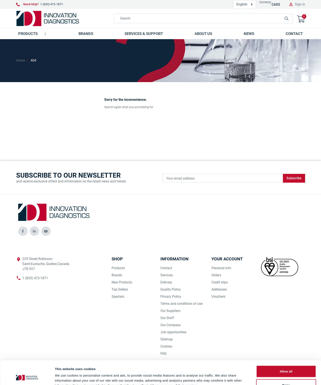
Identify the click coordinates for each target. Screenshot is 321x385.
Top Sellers (120, 289)
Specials (118, 296)
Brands (117, 275)
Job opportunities (173, 332)
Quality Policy (170, 289)
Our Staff (167, 318)
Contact (166, 268)
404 (33, 60)
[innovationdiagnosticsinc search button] (286, 18)
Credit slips (219, 282)
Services (166, 275)
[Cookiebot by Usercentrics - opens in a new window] (27, 377)
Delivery (166, 282)
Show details (219, 377)
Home (20, 60)
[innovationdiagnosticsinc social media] (23, 231)
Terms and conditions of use (181, 304)
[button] (301, 19)
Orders (216, 275)
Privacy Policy (170, 296)
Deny (286, 362)
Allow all (286, 349)
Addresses (219, 289)
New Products (122, 282)
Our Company (170, 325)
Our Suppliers (170, 311)
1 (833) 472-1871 (51, 4)
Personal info (221, 268)
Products (118, 268)
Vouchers (218, 296)
